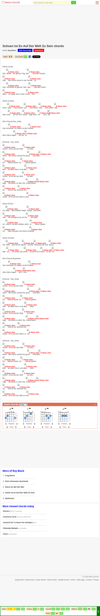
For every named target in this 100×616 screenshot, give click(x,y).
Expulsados (12, 560)
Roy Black (12, 50)
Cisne (5, 560)
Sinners (6, 537)
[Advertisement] (50, 24)
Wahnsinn (9, 524)
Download (39, 50)
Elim (34, 548)
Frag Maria (10, 501)
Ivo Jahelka (22, 554)
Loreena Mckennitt (24, 543)
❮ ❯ (10, 56)
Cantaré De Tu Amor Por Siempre (18, 548)
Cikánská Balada (10, 554)
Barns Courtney (16, 537)
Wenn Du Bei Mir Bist (14, 513)
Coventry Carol (9, 542)
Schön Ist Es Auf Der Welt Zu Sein (20, 518)
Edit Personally (25, 50)
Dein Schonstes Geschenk (16, 507)
